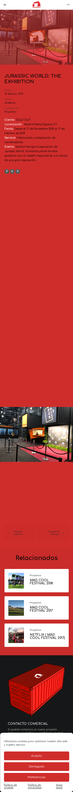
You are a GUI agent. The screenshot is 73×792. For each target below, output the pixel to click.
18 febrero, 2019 (13, 94)
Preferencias (36, 777)
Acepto (36, 756)
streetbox (10, 102)
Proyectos (10, 111)
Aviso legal (59, 786)
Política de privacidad (34, 786)
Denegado (36, 766)
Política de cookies (10, 786)
